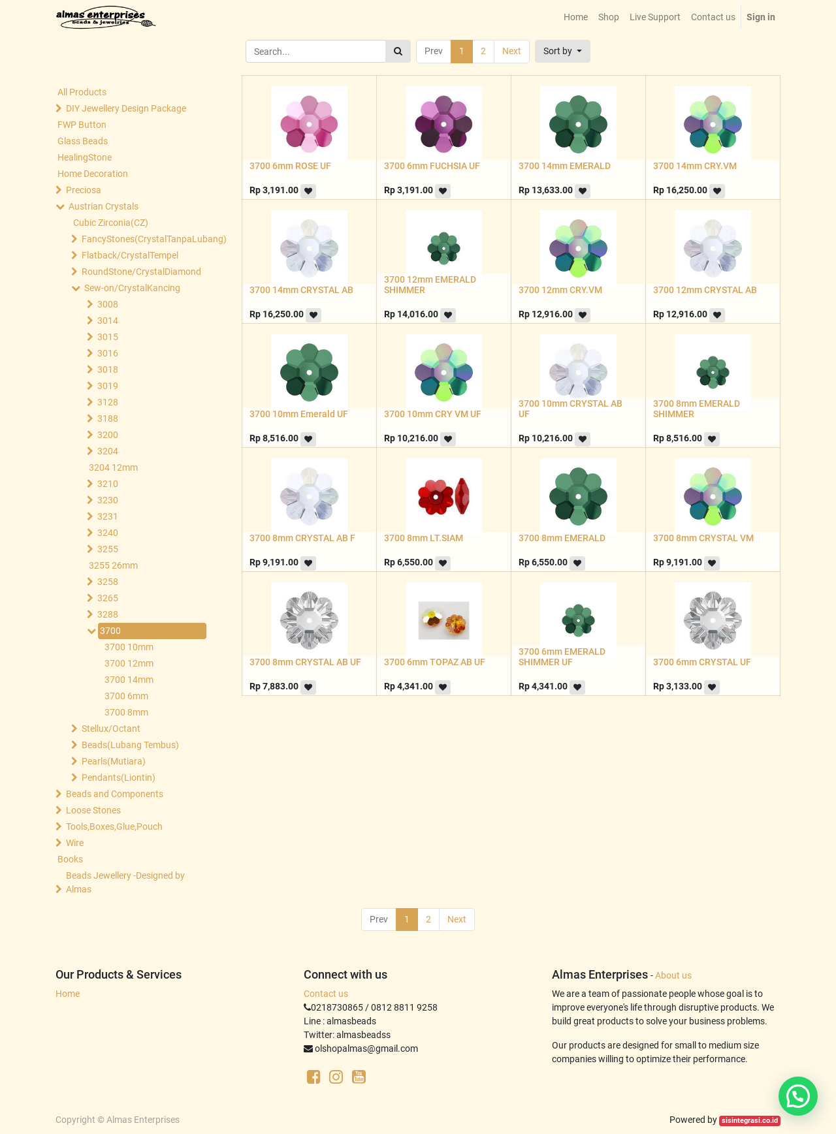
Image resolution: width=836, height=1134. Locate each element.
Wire (75, 843)
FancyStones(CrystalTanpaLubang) (141, 239)
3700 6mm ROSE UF (290, 166)
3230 (107, 500)
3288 (107, 614)
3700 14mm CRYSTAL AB (301, 290)
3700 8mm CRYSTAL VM (703, 538)
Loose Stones (93, 810)
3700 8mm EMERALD (562, 538)
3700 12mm (128, 663)
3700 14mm (128, 679)
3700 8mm (126, 712)
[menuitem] (575, 17)
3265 (107, 598)
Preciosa (83, 190)
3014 (107, 320)
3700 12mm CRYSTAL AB (705, 290)
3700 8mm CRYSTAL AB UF (305, 662)
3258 (107, 581)
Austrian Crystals (103, 206)
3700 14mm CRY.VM (695, 166)
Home (68, 993)
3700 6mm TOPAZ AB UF (434, 662)
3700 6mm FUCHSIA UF (432, 166)
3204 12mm (113, 467)
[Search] (398, 51)
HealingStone (84, 157)
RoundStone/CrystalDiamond (141, 271)
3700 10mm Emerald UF (298, 414)
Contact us (326, 993)
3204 (107, 451)
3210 (107, 484)
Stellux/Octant (111, 728)
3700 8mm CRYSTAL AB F (302, 538)
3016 (107, 353)
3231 (107, 516)
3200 (107, 435)
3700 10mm (128, 647)
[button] (562, 51)
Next (511, 51)
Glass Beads (82, 141)
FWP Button (81, 124)
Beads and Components (114, 794)
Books (70, 859)
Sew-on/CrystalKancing (132, 288)
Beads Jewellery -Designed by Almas (125, 882)
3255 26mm (113, 565)
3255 (107, 549)
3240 (107, 533)
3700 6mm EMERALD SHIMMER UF (562, 657)
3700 (110, 630)
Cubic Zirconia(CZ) (110, 222)
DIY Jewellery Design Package (126, 108)
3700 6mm (126, 696)
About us (673, 975)
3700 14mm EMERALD (565, 166)
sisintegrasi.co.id (750, 1120)
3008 (107, 304)
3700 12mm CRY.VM (560, 290)
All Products (81, 92)
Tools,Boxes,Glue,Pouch (114, 826)
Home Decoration (92, 173)
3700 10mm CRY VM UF (432, 414)
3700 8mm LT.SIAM (423, 538)
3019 (107, 386)
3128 (107, 402)
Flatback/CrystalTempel (130, 255)
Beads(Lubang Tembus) (130, 745)
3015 (107, 337)
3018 (107, 369)
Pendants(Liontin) (118, 777)
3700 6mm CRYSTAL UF (702, 662)
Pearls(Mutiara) (114, 761)
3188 (107, 418)
